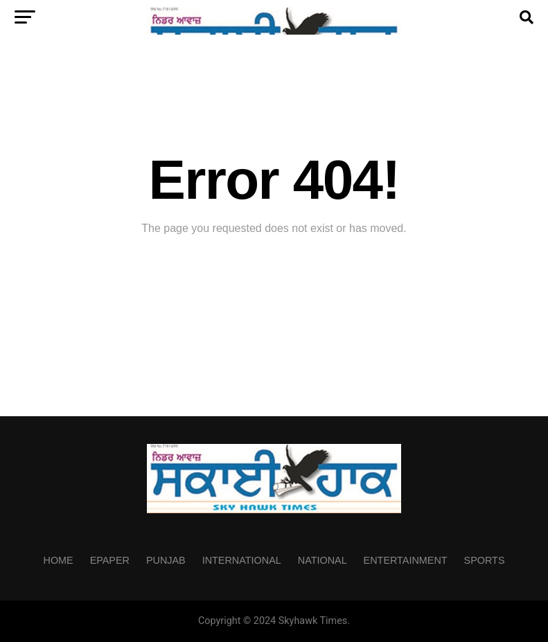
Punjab (166, 560)
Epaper (110, 560)
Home (58, 560)
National (322, 560)
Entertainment (406, 560)
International (241, 560)
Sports (484, 560)
